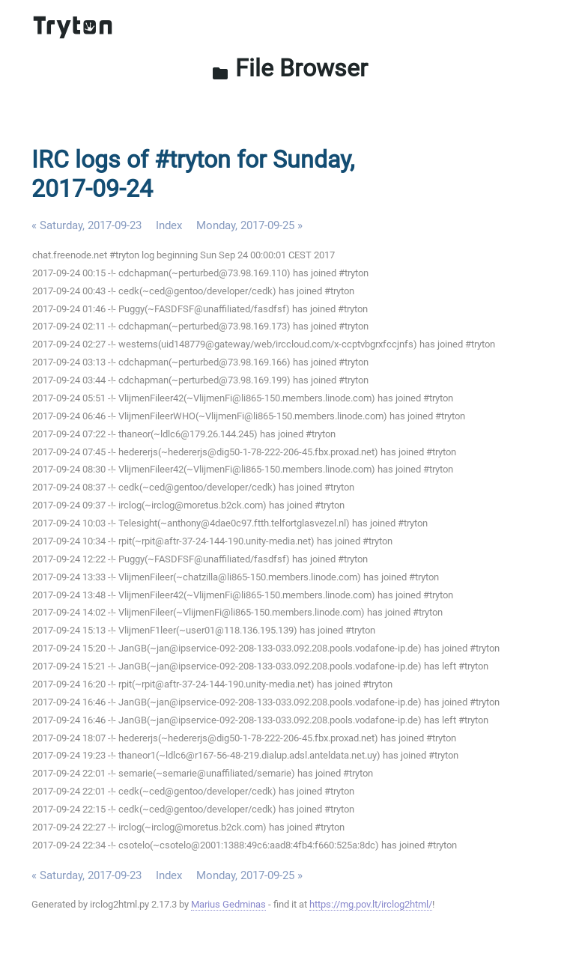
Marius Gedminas (228, 904)
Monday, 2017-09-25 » (249, 225)
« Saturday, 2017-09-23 (86, 225)
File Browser (289, 68)
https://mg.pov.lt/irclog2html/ (370, 904)
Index (169, 225)
